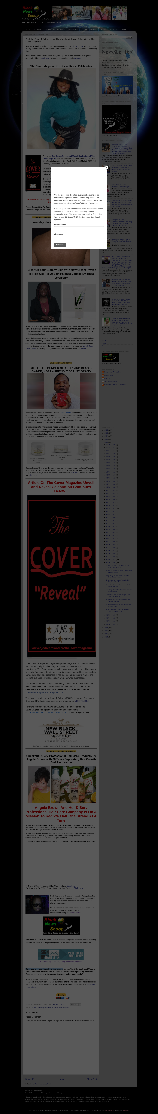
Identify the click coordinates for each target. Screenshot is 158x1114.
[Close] (106, 167)
